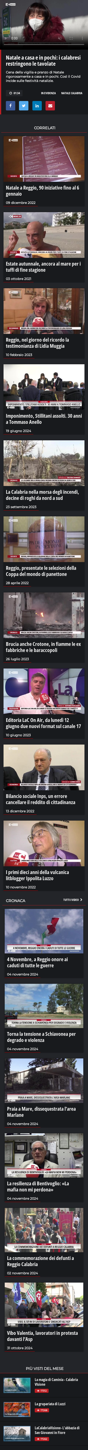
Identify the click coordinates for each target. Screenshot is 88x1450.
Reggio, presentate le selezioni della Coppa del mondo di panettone (41, 570)
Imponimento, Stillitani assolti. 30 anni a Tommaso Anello (44, 418)
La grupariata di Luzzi (50, 1403)
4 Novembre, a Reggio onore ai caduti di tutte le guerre (37, 962)
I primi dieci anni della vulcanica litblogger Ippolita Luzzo (37, 875)
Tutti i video (73, 900)
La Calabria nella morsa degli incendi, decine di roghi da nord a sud (42, 494)
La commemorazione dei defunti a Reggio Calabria (40, 1261)
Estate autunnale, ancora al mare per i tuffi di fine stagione (43, 266)
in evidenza (48, 93)
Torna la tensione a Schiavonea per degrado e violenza (41, 1036)
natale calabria (71, 93)
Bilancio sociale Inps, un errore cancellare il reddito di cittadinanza (40, 799)
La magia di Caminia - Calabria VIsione (56, 1382)
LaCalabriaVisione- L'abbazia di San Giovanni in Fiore (57, 1430)
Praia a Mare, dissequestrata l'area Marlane (41, 1111)
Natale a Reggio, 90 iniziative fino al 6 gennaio (42, 190)
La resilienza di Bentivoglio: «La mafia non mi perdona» (38, 1186)
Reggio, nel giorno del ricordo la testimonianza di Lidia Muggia (37, 342)
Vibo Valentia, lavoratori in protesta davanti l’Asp (42, 1335)
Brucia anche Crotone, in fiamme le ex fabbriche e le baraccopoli (43, 646)
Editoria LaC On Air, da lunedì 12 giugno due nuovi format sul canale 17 (43, 722)
